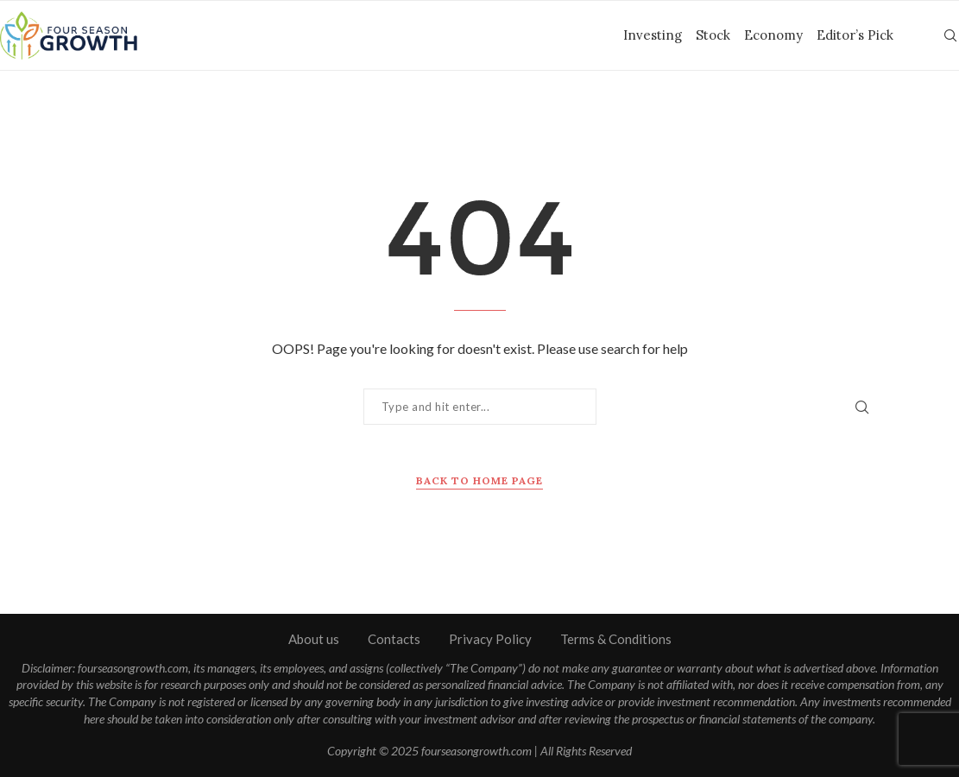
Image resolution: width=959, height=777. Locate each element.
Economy (773, 35)
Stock (713, 35)
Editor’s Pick (855, 35)
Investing (652, 35)
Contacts (394, 639)
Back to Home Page (479, 480)
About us (313, 639)
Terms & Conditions (616, 639)
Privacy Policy (490, 639)
